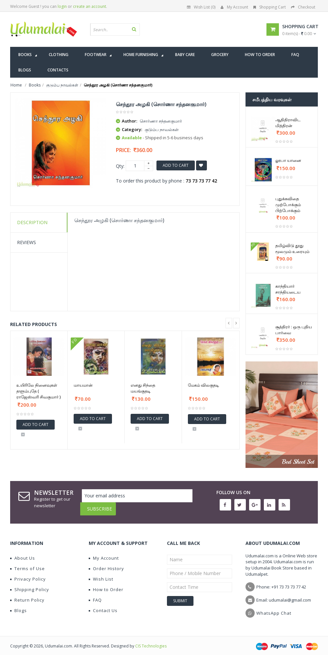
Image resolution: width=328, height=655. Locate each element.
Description (32, 222)
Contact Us (103, 605)
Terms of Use (27, 564)
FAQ (95, 595)
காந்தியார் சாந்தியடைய (288, 289)
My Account (234, 7)
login (62, 6)
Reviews (26, 242)
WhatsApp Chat (273, 608)
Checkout (303, 7)
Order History (106, 564)
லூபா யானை (288, 160)
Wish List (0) (201, 7)
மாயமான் (83, 385)
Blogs (18, 605)
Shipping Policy (29, 585)
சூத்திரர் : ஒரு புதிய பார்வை (293, 330)
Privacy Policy (28, 574)
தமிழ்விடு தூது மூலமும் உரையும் (292, 248)
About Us (22, 553)
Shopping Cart (269, 7)
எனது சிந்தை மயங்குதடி (143, 388)
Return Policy (27, 595)
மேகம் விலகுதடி (203, 385)
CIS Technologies (151, 641)
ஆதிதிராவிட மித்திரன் (288, 122)
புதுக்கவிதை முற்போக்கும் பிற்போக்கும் (288, 204)
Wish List (101, 574)
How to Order (106, 585)
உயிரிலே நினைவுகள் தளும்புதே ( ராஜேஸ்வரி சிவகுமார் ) (38, 391)
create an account (89, 6)
